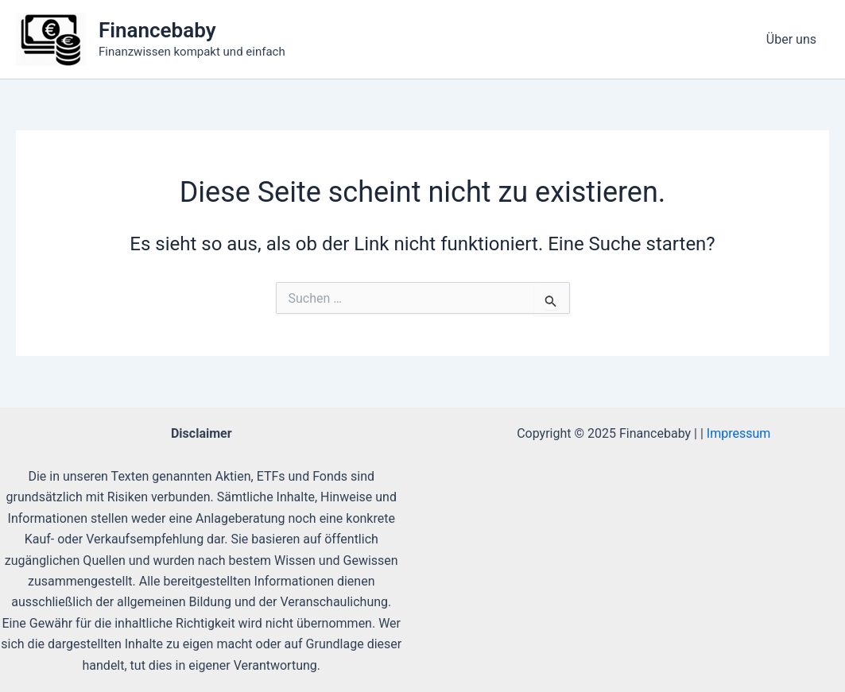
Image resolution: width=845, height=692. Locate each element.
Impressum (739, 433)
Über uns (791, 39)
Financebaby (157, 30)
